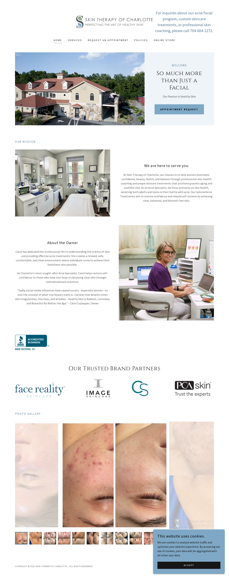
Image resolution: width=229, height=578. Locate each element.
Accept (189, 565)
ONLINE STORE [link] (164, 40)
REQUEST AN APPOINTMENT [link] (108, 40)
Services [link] (75, 40)
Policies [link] (141, 40)
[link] (114, 21)
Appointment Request (179, 109)
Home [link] (58, 40)
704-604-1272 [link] (201, 30)
